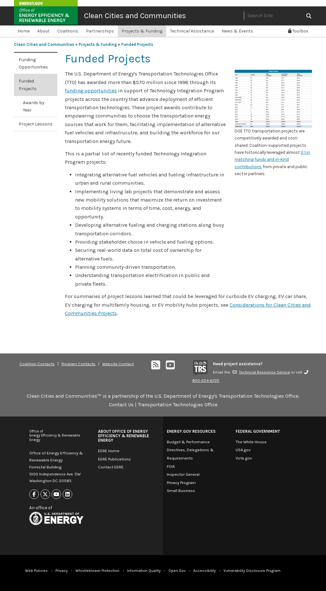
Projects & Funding (142, 31)
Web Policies (36, 570)
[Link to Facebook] (34, 494)
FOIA (171, 466)
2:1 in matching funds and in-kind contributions (272, 159)
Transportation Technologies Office (177, 405)
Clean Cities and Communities (135, 15)
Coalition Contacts (37, 363)
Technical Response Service (261, 372)
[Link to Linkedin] (67, 494)
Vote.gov (244, 458)
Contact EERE (111, 467)
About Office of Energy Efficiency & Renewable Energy (123, 436)
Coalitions (67, 31)
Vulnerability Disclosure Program (251, 570)
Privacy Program (181, 482)
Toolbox (298, 31)
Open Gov (177, 570)
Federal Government (258, 431)
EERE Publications (114, 459)
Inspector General (183, 474)
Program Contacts (78, 363)
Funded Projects (137, 44)
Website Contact (118, 363)
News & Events (237, 31)
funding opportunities (91, 91)
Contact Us (121, 405)
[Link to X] (45, 494)
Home (24, 31)
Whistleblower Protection (97, 570)
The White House (251, 441)
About (43, 31)
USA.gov (243, 449)
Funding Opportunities (33, 63)
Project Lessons (36, 124)
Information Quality (144, 570)
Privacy (61, 570)
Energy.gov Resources (191, 431)
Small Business (181, 490)
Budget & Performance (188, 441)
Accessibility (204, 570)
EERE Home (108, 450)
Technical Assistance (192, 31)
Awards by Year (33, 106)
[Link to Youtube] (56, 494)
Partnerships (100, 31)
